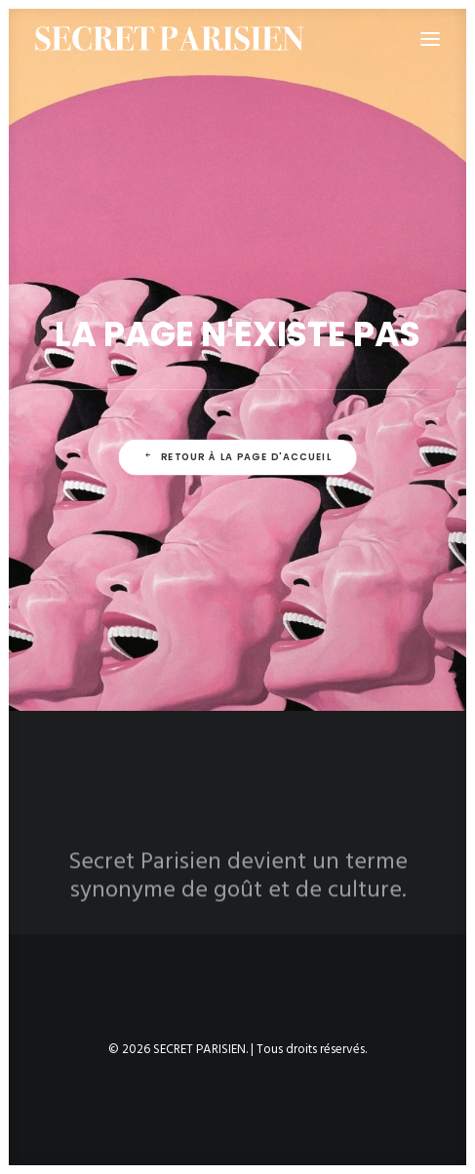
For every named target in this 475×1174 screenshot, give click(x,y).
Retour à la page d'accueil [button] (237, 456)
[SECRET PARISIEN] (169, 38)
